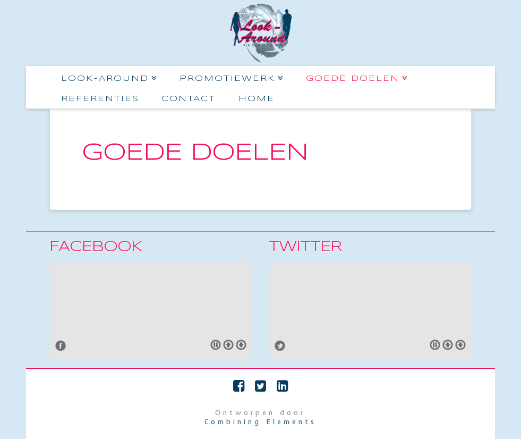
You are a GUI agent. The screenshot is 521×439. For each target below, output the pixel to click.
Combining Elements (260, 421)
